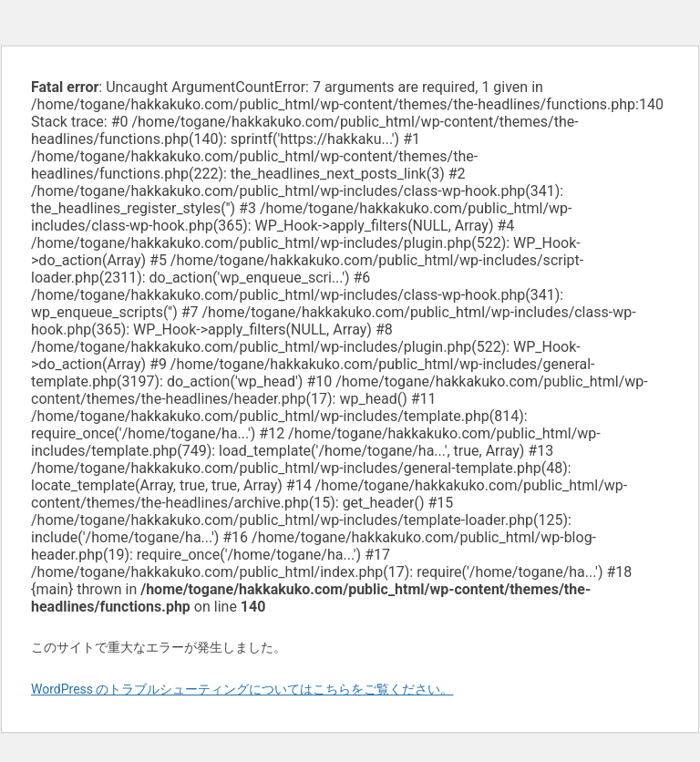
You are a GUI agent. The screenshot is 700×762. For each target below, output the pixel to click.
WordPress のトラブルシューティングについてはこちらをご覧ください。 (242, 689)
